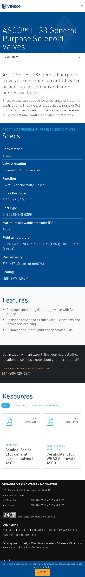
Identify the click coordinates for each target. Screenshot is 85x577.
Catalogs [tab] (20, 405)
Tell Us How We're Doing (63, 530)
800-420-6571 (18, 495)
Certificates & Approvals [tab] (46, 405)
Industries (38, 530)
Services (23, 530)
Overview (11, 56)
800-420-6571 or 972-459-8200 (47, 500)
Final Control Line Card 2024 (19, 535)
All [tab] (6, 405)
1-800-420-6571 (16, 373)
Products (8, 530)
